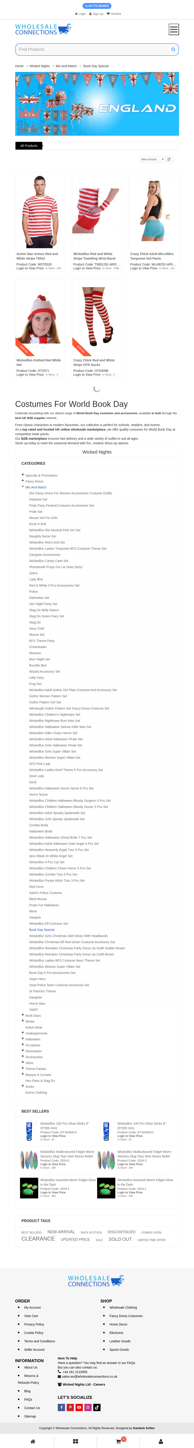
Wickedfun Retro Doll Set (47, 542)
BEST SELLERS (32, 1232)
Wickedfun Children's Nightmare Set (54, 714)
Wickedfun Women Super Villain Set (54, 757)
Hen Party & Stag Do (40, 1081)
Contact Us (32, 1408)
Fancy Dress (34, 481)
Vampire (35, 917)
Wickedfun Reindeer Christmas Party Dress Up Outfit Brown (71, 954)
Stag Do (35, 622)
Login (80, 13)
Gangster (36, 997)
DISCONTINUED (122, 1232)
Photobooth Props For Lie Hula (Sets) (55, 567)
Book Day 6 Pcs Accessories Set (52, 973)
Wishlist (114, 13)
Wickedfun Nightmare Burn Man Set (54, 721)
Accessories (34, 1057)
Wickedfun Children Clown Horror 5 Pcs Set (60, 868)
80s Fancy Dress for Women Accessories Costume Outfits (70, 493)
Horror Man (37, 1003)
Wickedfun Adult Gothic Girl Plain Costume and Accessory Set (73, 690)
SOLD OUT (120, 1239)
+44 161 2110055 (75, 1372)
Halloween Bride (41, 831)
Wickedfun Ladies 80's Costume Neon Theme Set (64, 960)
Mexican (35, 653)
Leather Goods (120, 1341)
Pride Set (36, 511)
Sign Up (96, 13)
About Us (31, 1367)
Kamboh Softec (144, 1428)
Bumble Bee (38, 665)
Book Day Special (42, 930)
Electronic (116, 1333)
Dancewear (33, 1051)
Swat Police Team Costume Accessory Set (59, 985)
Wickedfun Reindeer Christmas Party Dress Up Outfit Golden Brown (77, 948)
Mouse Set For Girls (43, 518)
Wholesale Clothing (123, 1307)
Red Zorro (36, 887)
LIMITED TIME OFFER (152, 1240)
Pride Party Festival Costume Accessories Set (61, 505)
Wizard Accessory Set (44, 671)
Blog (27, 1391)
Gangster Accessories (44, 555)
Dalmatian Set (39, 598)
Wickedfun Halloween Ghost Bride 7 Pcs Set (60, 837)
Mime (33, 911)
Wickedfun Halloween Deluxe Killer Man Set (60, 727)
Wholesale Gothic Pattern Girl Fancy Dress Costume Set (69, 708)
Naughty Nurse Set (42, 536)
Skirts (29, 1063)
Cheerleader (38, 647)
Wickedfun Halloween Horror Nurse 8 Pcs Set (61, 788)
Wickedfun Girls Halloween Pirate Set (55, 745)
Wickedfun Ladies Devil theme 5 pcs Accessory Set (66, 770)
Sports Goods (119, 1349)
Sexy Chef (36, 628)
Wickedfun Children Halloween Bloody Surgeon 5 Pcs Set (70, 800)
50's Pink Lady (39, 764)
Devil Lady (36, 776)
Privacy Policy (34, 1324)
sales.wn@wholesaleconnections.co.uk (89, 1376)
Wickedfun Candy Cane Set (48, 561)
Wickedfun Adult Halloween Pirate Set (56, 739)
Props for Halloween (44, 905)
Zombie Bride (38, 825)
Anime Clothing (36, 1092)
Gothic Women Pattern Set (48, 696)
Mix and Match (66, 66)
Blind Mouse (38, 899)
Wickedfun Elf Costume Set (48, 923)
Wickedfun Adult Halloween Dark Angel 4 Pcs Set (64, 843)
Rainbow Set (38, 499)
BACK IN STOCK (91, 1232)
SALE (99, 1240)
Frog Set (35, 684)
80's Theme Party (42, 641)
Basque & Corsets (38, 1075)
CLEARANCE (38, 1238)
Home (19, 66)
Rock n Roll (37, 524)
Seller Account (34, 1349)
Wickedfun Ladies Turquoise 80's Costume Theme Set (67, 548)
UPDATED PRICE (75, 1239)
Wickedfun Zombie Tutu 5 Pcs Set (53, 874)
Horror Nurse (38, 794)
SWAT (33, 1009)
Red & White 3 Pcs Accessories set (54, 585)
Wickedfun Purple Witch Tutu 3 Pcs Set (57, 880)
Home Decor (119, 1324)
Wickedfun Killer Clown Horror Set (53, 733)
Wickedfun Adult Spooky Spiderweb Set (57, 813)
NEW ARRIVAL (61, 1232)
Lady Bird (36, 579)
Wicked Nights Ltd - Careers (84, 1384)
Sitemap (30, 1416)
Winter (30, 1021)
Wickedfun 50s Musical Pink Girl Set (55, 530)
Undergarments (36, 1033)
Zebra (33, 573)
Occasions (32, 1045)
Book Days (33, 1015)
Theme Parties (35, 1069)
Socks (29, 1086)
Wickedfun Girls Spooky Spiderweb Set (57, 819)
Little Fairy (36, 677)
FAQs (28, 1399)
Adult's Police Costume (45, 893)
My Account (32, 1307)
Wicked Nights (40, 66)
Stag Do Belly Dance (44, 610)
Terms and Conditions (39, 1341)
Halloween (32, 1039)
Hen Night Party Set (43, 604)
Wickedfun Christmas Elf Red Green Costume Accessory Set (72, 942)
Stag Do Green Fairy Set (46, 616)
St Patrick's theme (42, 991)
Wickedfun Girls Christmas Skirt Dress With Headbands (68, 936)
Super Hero (37, 979)
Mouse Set (37, 634)
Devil (32, 782)
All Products (29, 146)
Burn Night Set (39, 659)
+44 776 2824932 (97, 6)
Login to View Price (30, 268)
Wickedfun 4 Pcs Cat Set (47, 862)
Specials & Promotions (41, 475)
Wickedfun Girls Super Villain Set (52, 751)
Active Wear (34, 1027)
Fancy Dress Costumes (126, 1316)
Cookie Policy (34, 1333)
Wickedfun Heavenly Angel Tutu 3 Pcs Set (59, 850)
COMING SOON (151, 1232)
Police (33, 591)
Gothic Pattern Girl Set (45, 702)
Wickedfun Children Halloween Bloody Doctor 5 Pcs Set (68, 807)
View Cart (31, 1316)
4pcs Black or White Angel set (51, 856)
